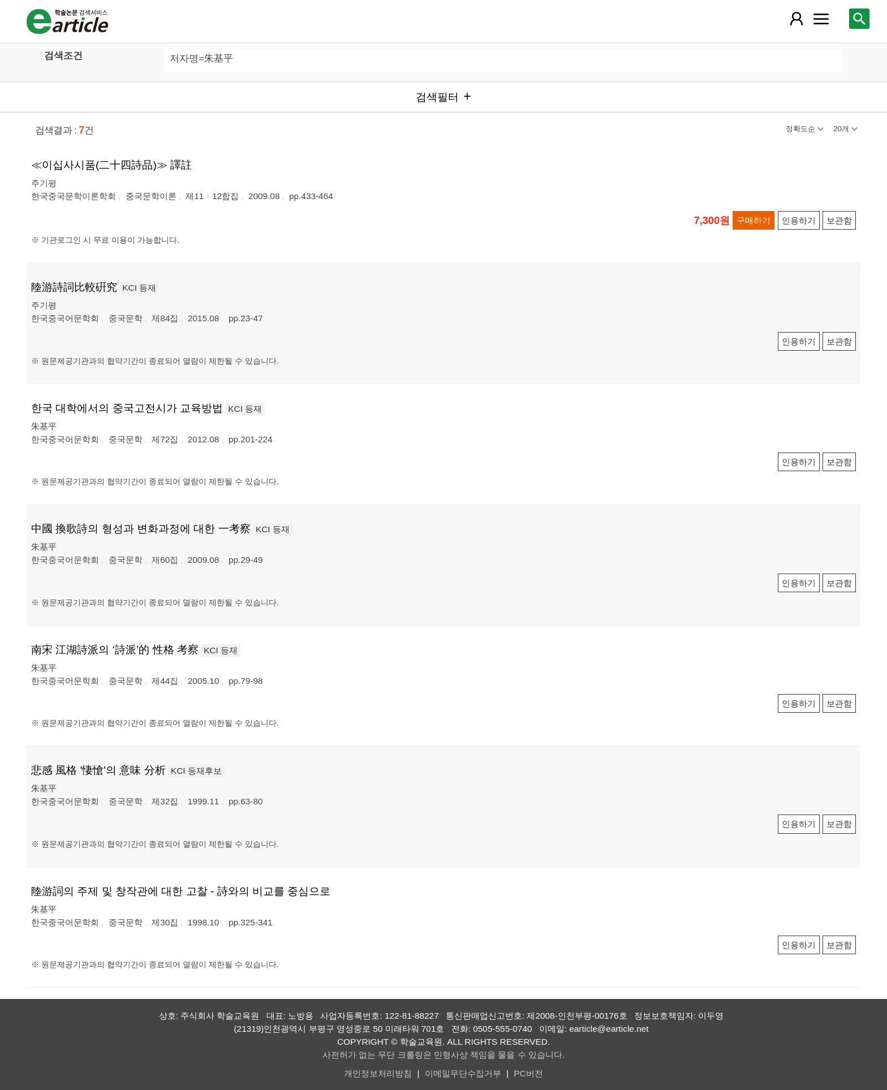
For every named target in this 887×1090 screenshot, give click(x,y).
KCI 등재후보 (196, 771)
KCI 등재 (139, 287)
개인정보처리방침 (378, 1073)
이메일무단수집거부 (463, 1073)
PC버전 (528, 1073)
